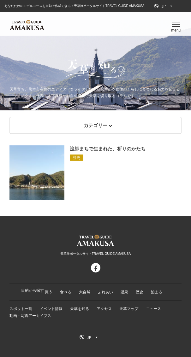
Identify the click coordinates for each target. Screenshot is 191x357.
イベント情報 (51, 309)
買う (48, 292)
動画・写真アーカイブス (30, 315)
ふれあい (105, 292)
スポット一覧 (20, 309)
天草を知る (79, 309)
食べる (65, 292)
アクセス (104, 309)
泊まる (156, 292)
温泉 (124, 292)
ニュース (153, 309)
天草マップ (128, 309)
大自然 (84, 292)
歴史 (139, 292)
